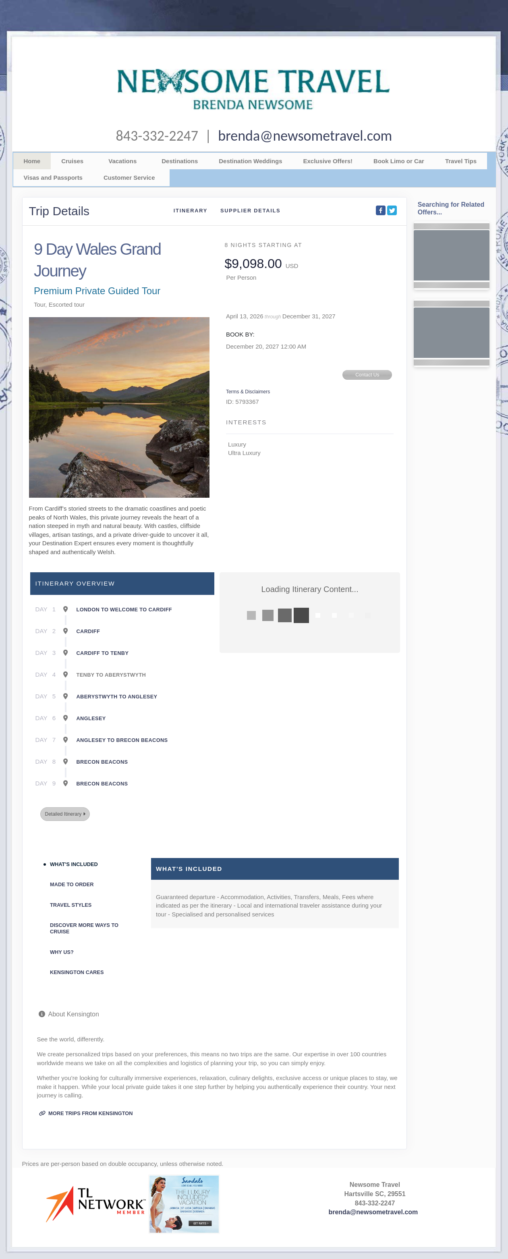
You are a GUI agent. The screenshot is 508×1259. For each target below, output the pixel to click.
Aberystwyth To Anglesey (117, 697)
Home (32, 161)
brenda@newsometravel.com (305, 136)
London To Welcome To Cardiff (124, 610)
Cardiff (88, 631)
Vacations (122, 161)
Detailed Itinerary (65, 814)
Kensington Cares (77, 972)
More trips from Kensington (86, 1113)
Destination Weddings (250, 161)
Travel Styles (70, 905)
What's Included (74, 864)
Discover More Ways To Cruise (84, 928)
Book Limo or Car (398, 161)
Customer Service (129, 177)
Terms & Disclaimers (248, 392)
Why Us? (62, 952)
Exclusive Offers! (328, 161)
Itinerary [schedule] (190, 211)
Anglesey (91, 718)
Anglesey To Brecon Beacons (122, 740)
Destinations (180, 161)
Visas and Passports (53, 177)
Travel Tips (461, 161)
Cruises (72, 161)
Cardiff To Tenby (103, 653)
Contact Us (367, 375)
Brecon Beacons (102, 762)
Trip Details (59, 211)
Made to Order (72, 884)
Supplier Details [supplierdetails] (250, 211)
